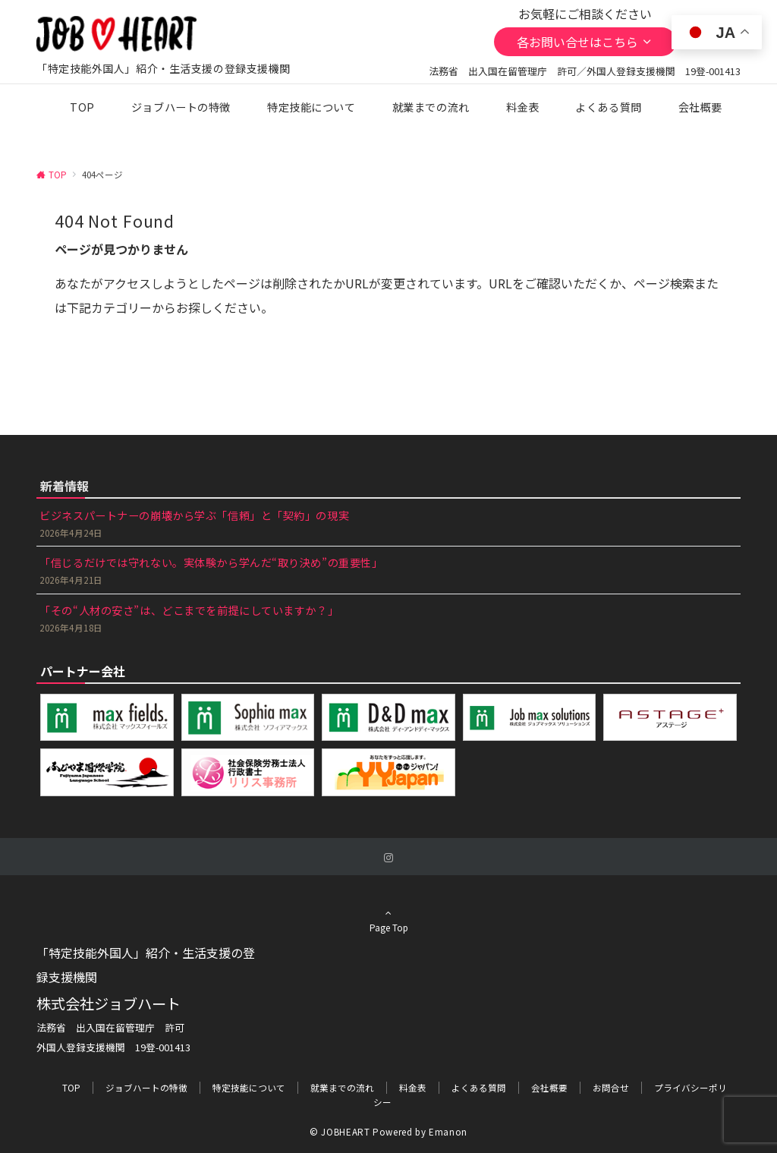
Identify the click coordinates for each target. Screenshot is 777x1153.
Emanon (448, 1132)
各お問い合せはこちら (585, 42)
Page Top (388, 925)
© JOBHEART (340, 1132)
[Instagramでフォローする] (388, 858)
